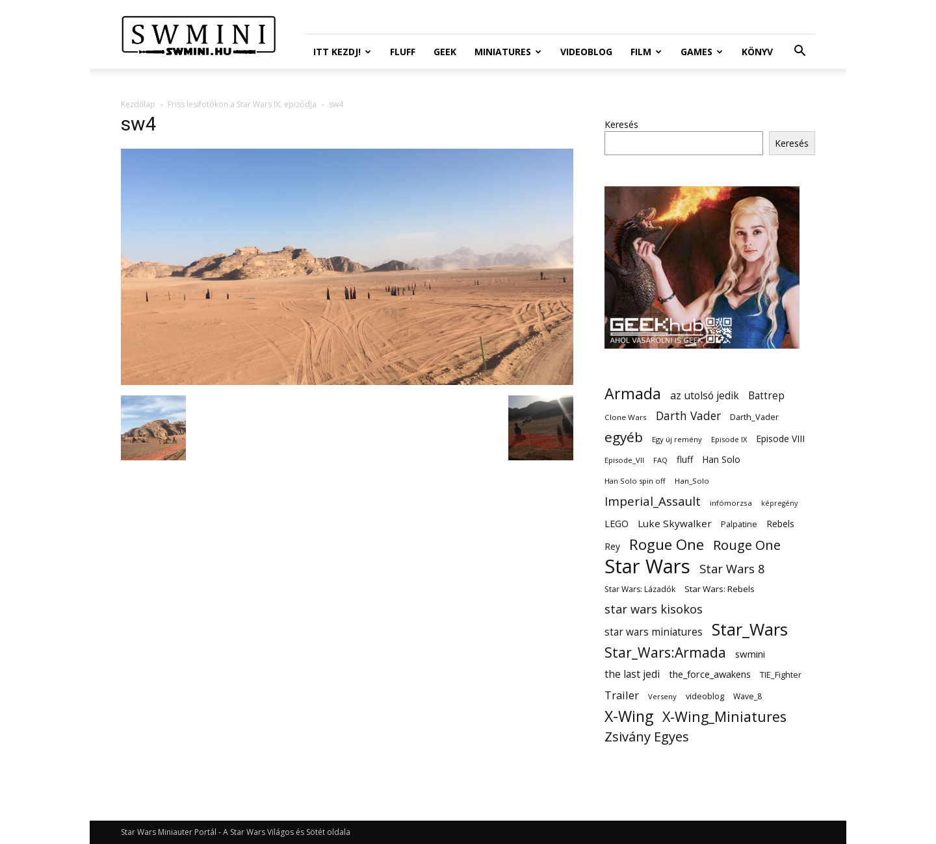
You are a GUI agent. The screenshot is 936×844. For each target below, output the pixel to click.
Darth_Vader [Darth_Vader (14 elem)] (754, 417)
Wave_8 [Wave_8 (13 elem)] (747, 696)
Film (646, 51)
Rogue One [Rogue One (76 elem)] (666, 544)
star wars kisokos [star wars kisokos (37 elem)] (653, 609)
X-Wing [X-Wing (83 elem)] (628, 716)
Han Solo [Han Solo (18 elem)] (721, 459)
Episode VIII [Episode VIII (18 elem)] (780, 438)
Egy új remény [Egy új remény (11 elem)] (677, 439)
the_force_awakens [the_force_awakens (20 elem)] (710, 673)
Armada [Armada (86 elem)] (632, 394)
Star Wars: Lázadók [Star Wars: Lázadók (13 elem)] (639, 589)
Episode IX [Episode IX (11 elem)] (729, 439)
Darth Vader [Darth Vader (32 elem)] (688, 416)
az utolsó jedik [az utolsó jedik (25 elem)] (704, 396)
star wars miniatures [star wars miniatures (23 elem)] (653, 632)
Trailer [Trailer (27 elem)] (621, 695)
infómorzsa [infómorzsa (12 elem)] (731, 503)
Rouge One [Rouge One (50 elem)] (747, 545)
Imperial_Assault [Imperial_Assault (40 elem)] (652, 501)
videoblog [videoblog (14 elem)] (705, 696)
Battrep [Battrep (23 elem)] (766, 396)
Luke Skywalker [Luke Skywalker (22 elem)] (675, 523)
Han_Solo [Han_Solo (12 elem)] (692, 481)
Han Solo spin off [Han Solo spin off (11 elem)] (635, 481)
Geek (445, 51)
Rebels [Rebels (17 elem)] (780, 523)
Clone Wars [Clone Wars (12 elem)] (625, 417)
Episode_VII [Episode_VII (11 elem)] (624, 460)
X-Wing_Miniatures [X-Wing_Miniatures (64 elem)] (724, 716)
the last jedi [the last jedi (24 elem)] (632, 674)
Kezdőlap (138, 104)
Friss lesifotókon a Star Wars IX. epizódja (242, 104)
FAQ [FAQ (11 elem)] (660, 460)
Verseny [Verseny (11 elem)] (662, 696)
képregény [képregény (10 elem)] (779, 503)
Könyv (757, 51)
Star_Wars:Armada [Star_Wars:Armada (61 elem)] (665, 652)
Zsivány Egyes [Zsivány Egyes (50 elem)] (646, 736)
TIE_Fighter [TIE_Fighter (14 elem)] (780, 674)
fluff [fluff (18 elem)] (685, 459)
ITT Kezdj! (342, 51)
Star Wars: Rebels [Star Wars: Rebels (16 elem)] (719, 589)
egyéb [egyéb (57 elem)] (623, 437)
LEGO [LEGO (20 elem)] (616, 523)
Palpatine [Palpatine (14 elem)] (739, 524)
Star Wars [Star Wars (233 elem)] (647, 566)
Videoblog (586, 51)
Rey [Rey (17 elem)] (612, 546)
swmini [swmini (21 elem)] (750, 653)
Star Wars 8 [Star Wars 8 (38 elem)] (732, 568)
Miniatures (507, 51)
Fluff (402, 51)
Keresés (621, 124)
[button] (799, 52)
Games (702, 51)
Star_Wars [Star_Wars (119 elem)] (750, 629)
